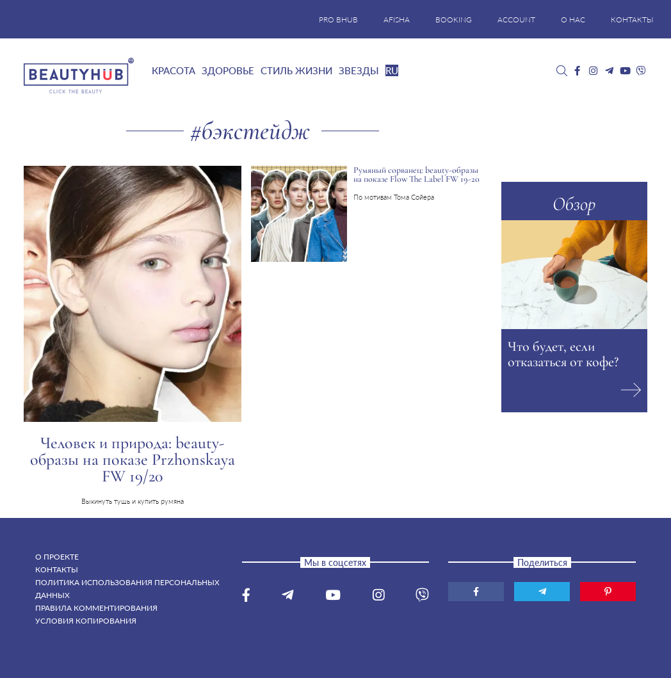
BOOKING (453, 19)
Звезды (359, 70)
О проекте (57, 556)
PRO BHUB (338, 19)
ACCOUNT (516, 19)
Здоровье (228, 70)
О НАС (573, 19)
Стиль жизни (296, 70)
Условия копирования (85, 621)
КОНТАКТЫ (632, 19)
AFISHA (397, 19)
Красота (173, 70)
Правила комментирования (96, 608)
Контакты (56, 569)
